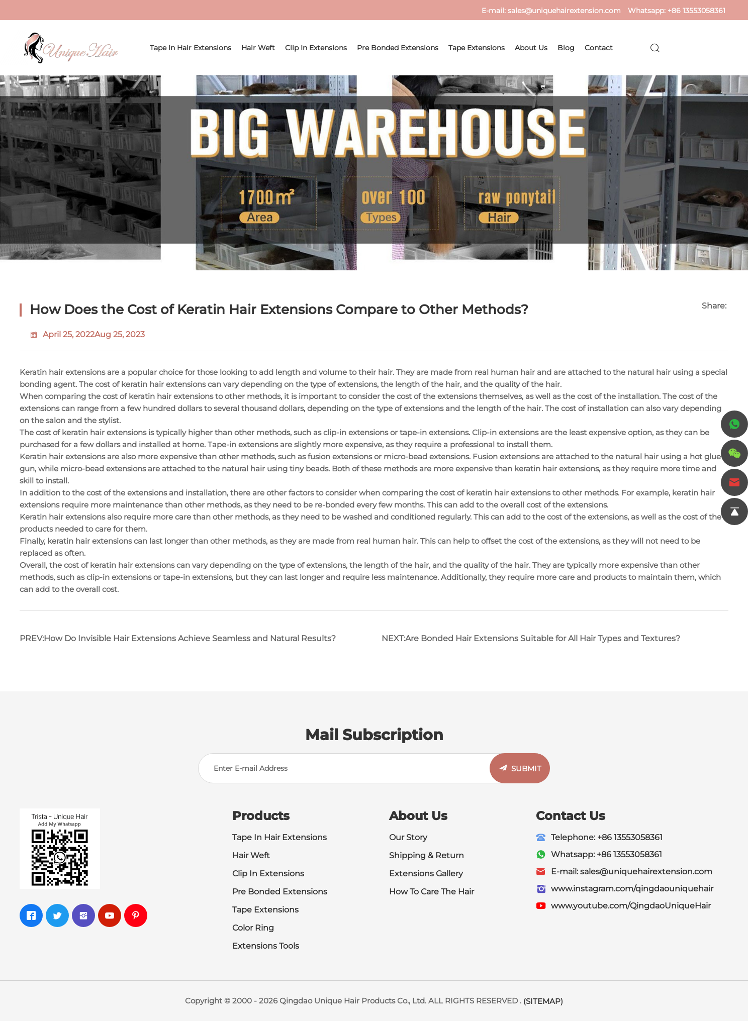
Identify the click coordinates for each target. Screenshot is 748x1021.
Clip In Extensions (316, 47)
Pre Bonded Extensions (397, 47)
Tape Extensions (476, 47)
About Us (531, 47)
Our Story (408, 837)
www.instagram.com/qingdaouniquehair (632, 888)
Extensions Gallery (426, 873)
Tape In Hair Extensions (279, 837)
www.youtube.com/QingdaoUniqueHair (631, 905)
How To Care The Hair (431, 891)
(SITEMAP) (543, 1001)
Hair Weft (258, 47)
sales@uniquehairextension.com (564, 10)
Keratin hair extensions (62, 372)
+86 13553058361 (696, 10)
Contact (599, 47)
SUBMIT (526, 768)
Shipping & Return (426, 855)
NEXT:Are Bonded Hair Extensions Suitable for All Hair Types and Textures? (531, 638)
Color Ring (253, 928)
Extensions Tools (265, 946)
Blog (566, 47)
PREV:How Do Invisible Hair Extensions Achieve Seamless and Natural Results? (178, 638)
